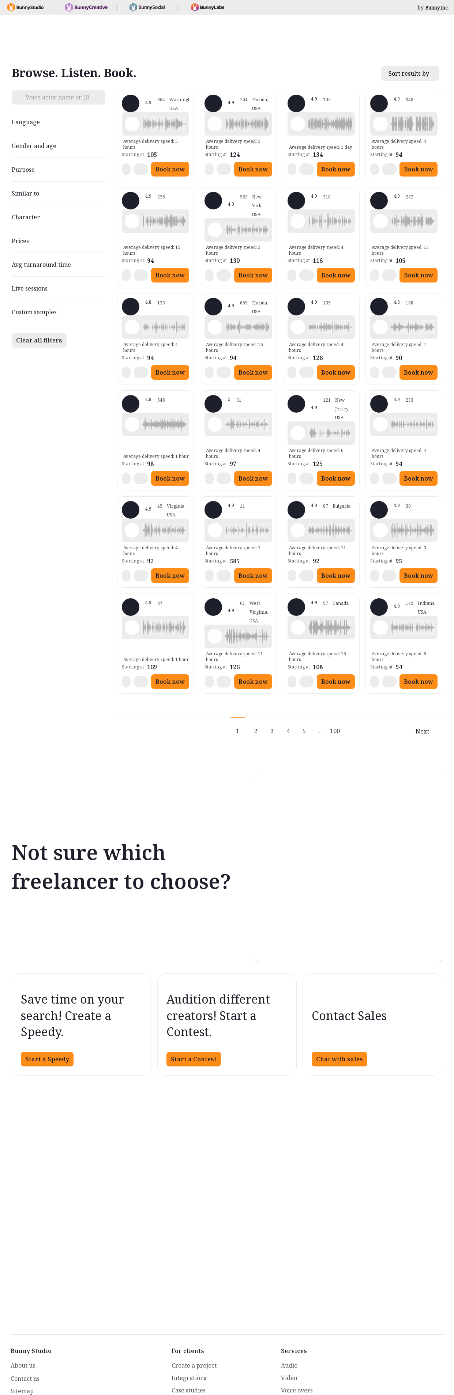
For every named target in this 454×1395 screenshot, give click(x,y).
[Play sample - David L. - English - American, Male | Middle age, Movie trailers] (380, 124)
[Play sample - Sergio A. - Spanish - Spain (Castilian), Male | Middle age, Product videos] (380, 530)
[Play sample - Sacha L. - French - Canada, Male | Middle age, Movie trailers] (297, 627)
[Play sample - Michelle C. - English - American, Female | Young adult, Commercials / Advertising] (214, 124)
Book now (170, 169)
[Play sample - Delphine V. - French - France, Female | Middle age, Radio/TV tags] (297, 124)
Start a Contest (194, 1059)
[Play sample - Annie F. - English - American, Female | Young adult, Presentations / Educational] (297, 433)
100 (335, 731)
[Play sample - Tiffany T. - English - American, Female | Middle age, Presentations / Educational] (214, 327)
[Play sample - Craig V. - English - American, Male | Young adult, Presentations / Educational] (380, 627)
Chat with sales (339, 1059)
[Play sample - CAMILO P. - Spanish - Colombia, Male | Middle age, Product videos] (132, 530)
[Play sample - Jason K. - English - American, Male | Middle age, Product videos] (380, 221)
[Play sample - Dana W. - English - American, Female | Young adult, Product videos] (297, 327)
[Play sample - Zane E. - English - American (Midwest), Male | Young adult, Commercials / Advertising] (214, 636)
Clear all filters (39, 340)
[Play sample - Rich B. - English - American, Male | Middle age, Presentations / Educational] (132, 221)
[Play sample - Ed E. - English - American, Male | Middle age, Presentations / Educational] (214, 530)
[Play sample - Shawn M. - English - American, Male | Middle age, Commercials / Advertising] (297, 221)
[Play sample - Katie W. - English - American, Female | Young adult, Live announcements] (214, 230)
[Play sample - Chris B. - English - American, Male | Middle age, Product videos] (380, 424)
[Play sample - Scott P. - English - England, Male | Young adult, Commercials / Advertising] (297, 530)
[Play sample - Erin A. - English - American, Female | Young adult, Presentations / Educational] (132, 424)
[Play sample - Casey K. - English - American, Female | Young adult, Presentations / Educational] (214, 424)
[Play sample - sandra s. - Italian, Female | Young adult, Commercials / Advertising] (380, 327)
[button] (164, 124)
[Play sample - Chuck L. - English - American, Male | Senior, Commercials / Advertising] (132, 627)
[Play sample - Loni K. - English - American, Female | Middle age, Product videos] (132, 124)
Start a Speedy (47, 1059)
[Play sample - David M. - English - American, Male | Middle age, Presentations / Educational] (132, 327)
